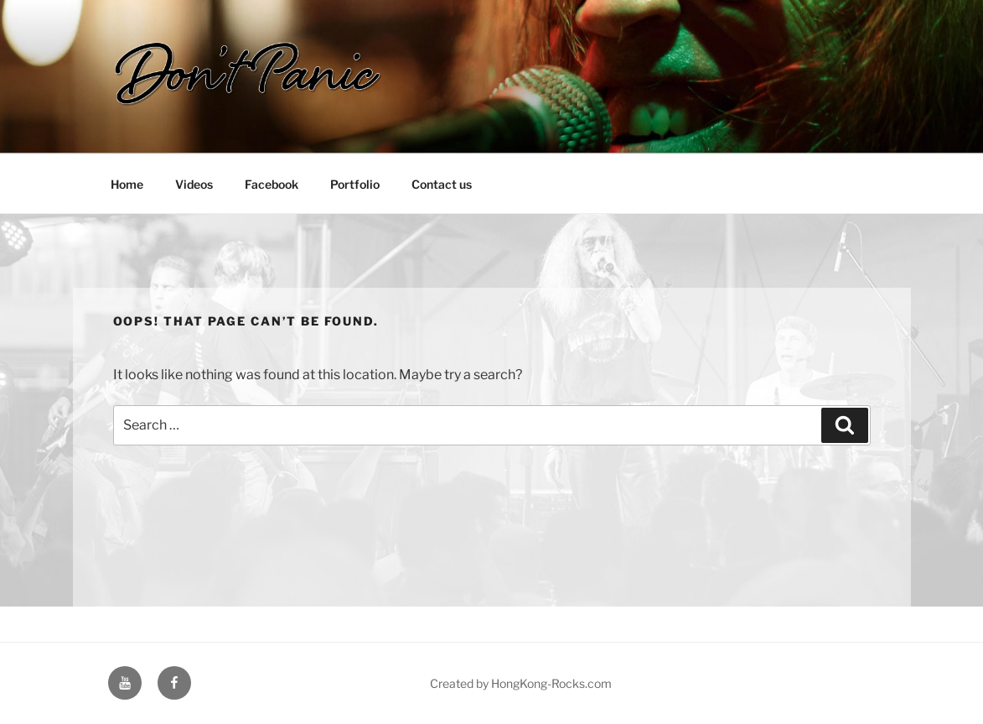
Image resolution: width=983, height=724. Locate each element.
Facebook (271, 184)
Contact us (441, 184)
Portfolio (355, 184)
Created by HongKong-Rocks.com (521, 683)
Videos (194, 184)
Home (127, 184)
